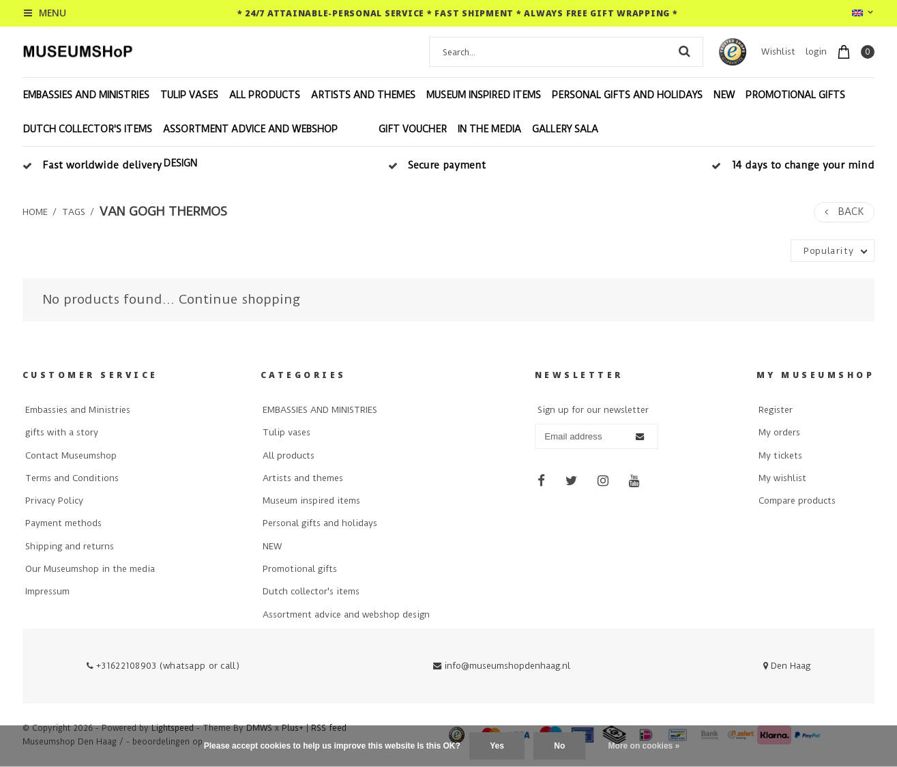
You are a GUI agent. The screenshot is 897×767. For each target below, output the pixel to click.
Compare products (797, 500)
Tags (73, 212)
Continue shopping (239, 299)
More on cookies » (644, 746)
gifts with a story (61, 432)
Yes (497, 746)
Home (35, 212)
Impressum (47, 591)
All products (264, 94)
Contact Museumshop (71, 455)
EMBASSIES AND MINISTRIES (86, 94)
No (559, 746)
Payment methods (63, 523)
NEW (724, 94)
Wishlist (778, 51)
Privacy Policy (54, 500)
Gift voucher (413, 129)
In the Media (489, 129)
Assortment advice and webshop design (250, 146)
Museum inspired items (483, 94)
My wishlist (782, 478)
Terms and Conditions (72, 478)
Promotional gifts (795, 94)
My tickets (780, 455)
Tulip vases (189, 94)
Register (776, 410)
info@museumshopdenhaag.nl (501, 666)
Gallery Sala (565, 129)
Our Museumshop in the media (90, 569)
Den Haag (786, 666)
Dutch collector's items (87, 129)
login (816, 51)
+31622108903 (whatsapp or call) (163, 666)
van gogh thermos (163, 211)
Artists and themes (363, 94)
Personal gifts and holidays (627, 94)
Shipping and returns (69, 546)
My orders (779, 432)
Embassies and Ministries (77, 410)
